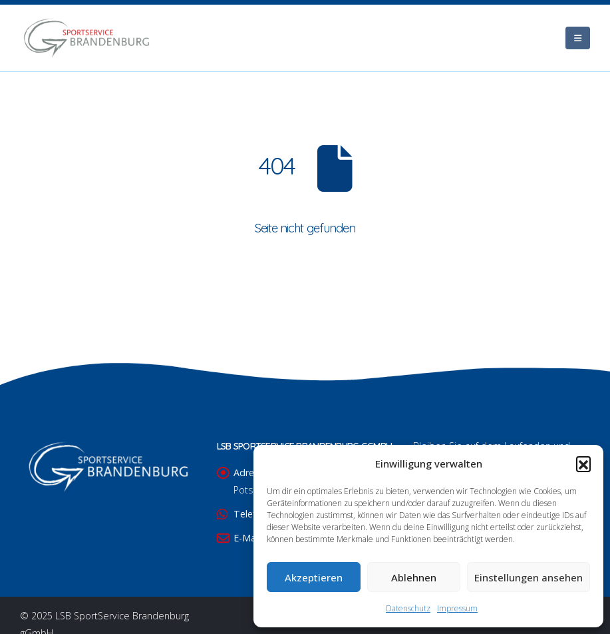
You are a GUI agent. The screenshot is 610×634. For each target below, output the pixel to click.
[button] (583, 463)
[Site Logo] (86, 38)
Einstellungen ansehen (528, 577)
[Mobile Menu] (577, 38)
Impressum (457, 608)
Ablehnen (413, 577)
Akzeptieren (314, 577)
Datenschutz (408, 608)
